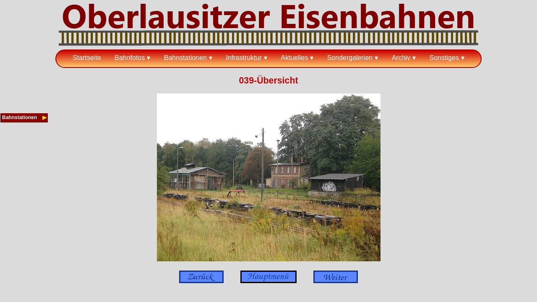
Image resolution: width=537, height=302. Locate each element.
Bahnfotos (130, 57)
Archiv (401, 57)
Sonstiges (444, 57)
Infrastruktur (243, 57)
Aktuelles (294, 57)
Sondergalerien (350, 57)
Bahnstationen (185, 57)
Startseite (87, 57)
